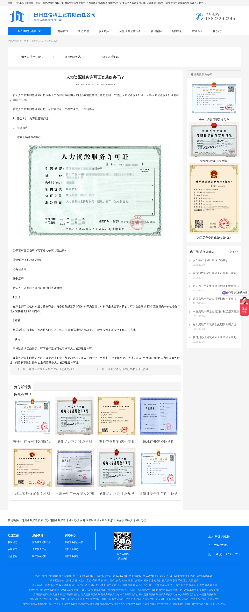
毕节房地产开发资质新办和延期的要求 (216, 311)
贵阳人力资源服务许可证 (28, 95)
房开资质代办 (39, 549)
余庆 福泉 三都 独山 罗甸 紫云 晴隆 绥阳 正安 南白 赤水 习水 (64, 585)
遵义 (88, 580)
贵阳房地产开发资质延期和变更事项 (214, 298)
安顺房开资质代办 (110, 594)
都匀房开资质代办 (206, 594)
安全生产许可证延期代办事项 (210, 260)
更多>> (234, 251)
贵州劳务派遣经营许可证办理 (128, 520)
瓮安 (196, 580)
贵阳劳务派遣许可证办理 (64, 520)
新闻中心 (176, 31)
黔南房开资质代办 (80, 599)
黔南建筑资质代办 (211, 589)
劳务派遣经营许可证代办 (95, 520)
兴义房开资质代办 (187, 594)
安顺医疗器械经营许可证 (142, 589)
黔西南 (138, 580)
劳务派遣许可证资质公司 (144, 603)
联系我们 (218, 31)
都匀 (124, 580)
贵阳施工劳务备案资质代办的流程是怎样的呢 (216, 285)
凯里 (130, 580)
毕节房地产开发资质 (122, 599)
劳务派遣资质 (73, 603)
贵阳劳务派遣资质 (44, 589)
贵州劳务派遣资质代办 (35, 520)
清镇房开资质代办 (168, 594)
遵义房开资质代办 (90, 594)
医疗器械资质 (39, 556)
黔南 (146, 580)
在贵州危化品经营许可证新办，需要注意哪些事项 (216, 273)
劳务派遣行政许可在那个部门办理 (128, 369)
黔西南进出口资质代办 (168, 589)
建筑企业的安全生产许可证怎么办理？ (51, 369)
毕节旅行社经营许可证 (117, 589)
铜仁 (106, 580)
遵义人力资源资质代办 (93, 589)
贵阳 (74, 580)
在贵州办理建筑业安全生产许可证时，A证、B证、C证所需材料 (216, 337)
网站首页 (62, 31)
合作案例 (156, 31)
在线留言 (197, 31)
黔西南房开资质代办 (59, 599)
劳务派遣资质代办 (130, 31)
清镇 (112, 580)
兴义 (118, 580)
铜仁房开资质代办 (148, 594)
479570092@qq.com (178, 575)
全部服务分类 (27, 31)
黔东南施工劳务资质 (190, 589)
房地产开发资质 (146, 599)
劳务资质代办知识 (32, 56)
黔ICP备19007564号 (147, 575)
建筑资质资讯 (110, 56)
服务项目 (104, 31)
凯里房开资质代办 (39, 599)
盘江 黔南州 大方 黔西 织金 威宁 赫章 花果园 (193, 585)
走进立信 (83, 31)
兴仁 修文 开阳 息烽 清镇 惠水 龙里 (175, 580)
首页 (26, 41)
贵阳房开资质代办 (42, 594)
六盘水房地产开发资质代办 (67, 594)
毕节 (100, 580)
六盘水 (81, 580)
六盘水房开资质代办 (70, 589)
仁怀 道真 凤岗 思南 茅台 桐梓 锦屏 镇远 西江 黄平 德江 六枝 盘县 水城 (133, 585)
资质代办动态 (73, 56)
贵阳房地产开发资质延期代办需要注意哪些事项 (216, 324)
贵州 (68, 580)
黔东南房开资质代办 (100, 599)
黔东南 (152, 580)
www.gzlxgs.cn (87, 84)
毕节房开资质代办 (129, 594)
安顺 (94, 580)
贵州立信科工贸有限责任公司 (38, 603)
